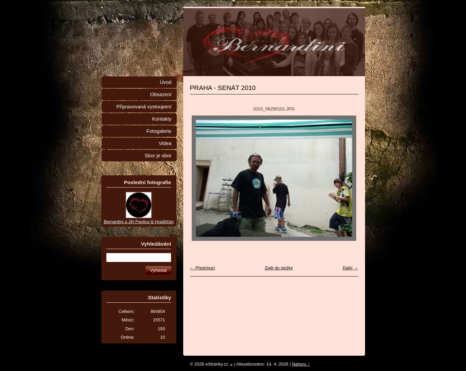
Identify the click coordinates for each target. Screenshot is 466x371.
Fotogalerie (159, 131)
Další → (350, 267)
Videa (165, 143)
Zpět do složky (279, 267)
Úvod (165, 82)
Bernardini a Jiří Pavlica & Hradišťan (139, 221)
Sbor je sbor (157, 155)
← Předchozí (202, 267)
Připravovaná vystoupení (144, 106)
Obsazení (160, 94)
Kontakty (161, 119)
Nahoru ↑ (301, 364)
